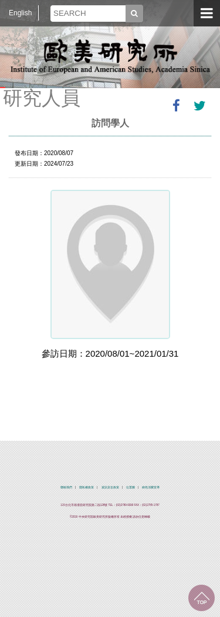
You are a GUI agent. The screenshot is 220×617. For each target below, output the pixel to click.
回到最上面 (201, 598)
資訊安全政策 (110, 487)
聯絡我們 (66, 487)
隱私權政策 (86, 487)
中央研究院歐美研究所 (110, 55)
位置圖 (130, 487)
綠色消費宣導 (151, 487)
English (20, 13)
